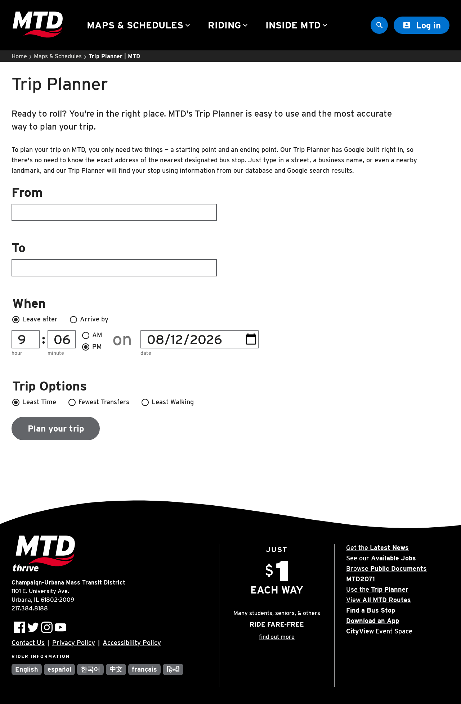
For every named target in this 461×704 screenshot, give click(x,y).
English (26, 669)
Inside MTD (297, 25)
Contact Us (28, 642)
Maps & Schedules (139, 25)
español (59, 669)
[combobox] (230, 203)
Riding (229, 25)
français (144, 669)
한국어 (90, 669)
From (114, 202)
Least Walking (167, 402)
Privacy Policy (73, 642)
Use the (377, 589)
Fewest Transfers (98, 402)
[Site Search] (379, 25)
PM (91, 347)
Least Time (34, 402)
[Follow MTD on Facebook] (19, 627)
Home (19, 56)
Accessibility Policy (132, 642)
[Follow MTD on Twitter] (33, 627)
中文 (115, 669)
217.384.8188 (30, 608)
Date (145, 353)
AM (91, 335)
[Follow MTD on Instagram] (47, 627)
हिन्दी (173, 669)
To (114, 258)
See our (381, 558)
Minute (56, 353)
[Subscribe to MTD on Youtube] (60, 627)
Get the (377, 547)
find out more (277, 636)
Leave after (35, 319)
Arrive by (88, 319)
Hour (17, 353)
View (378, 600)
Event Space (379, 631)
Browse (386, 568)
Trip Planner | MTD (114, 56)
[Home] (38, 25)
